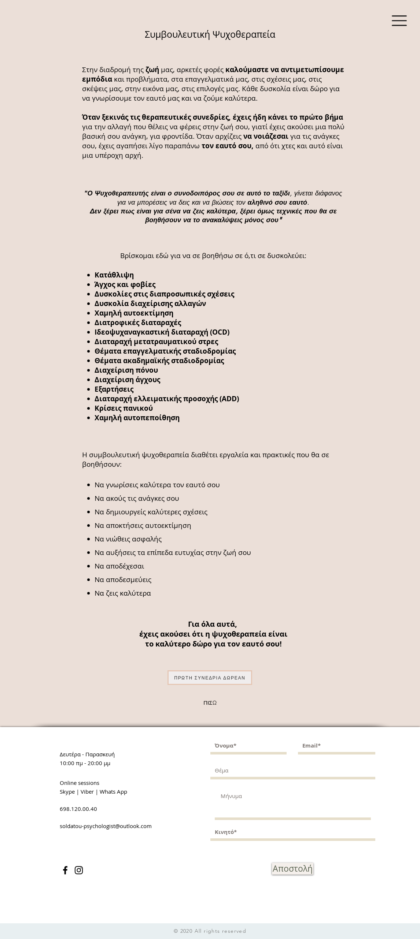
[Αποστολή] (292, 869)
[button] (399, 20)
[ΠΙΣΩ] (210, 703)
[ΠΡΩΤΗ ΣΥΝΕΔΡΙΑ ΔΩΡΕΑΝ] (209, 677)
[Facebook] (65, 870)
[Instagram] (78, 870)
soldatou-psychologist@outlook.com (106, 826)
